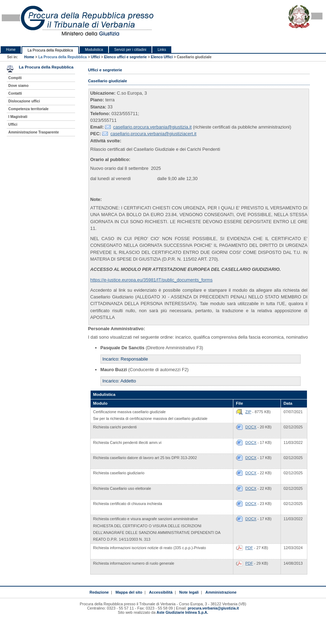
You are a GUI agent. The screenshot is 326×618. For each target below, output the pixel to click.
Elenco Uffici (162, 57)
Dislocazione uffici (24, 101)
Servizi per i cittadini (130, 50)
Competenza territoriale (28, 109)
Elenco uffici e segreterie (125, 57)
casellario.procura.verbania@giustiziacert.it (153, 133)
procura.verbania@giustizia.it (213, 608)
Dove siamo (18, 86)
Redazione (99, 592)
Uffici (95, 57)
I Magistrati (17, 117)
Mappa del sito (129, 592)
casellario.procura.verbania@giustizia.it (152, 127)
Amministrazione (220, 592)
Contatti (15, 93)
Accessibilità (161, 592)
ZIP (248, 412)
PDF (249, 548)
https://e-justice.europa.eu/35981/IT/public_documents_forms (151, 280)
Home (11, 50)
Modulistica (94, 50)
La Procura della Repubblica (50, 50)
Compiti (15, 78)
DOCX (250, 427)
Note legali (189, 592)
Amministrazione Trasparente (33, 132)
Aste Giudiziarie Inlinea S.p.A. (182, 612)
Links (162, 50)
